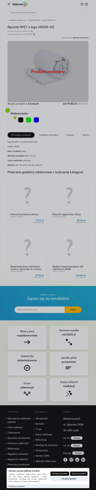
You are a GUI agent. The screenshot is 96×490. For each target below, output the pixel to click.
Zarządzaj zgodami (69, 479)
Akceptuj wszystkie (59, 474)
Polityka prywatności (16, 486)
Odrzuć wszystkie (79, 474)
